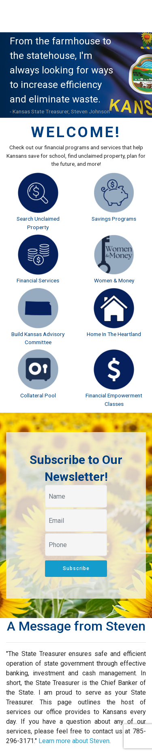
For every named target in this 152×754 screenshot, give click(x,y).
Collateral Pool (38, 395)
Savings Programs (114, 218)
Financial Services (38, 280)
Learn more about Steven (74, 741)
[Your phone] (76, 544)
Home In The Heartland (114, 334)
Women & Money (114, 280)
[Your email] (76, 520)
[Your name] (76, 496)
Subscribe (76, 568)
